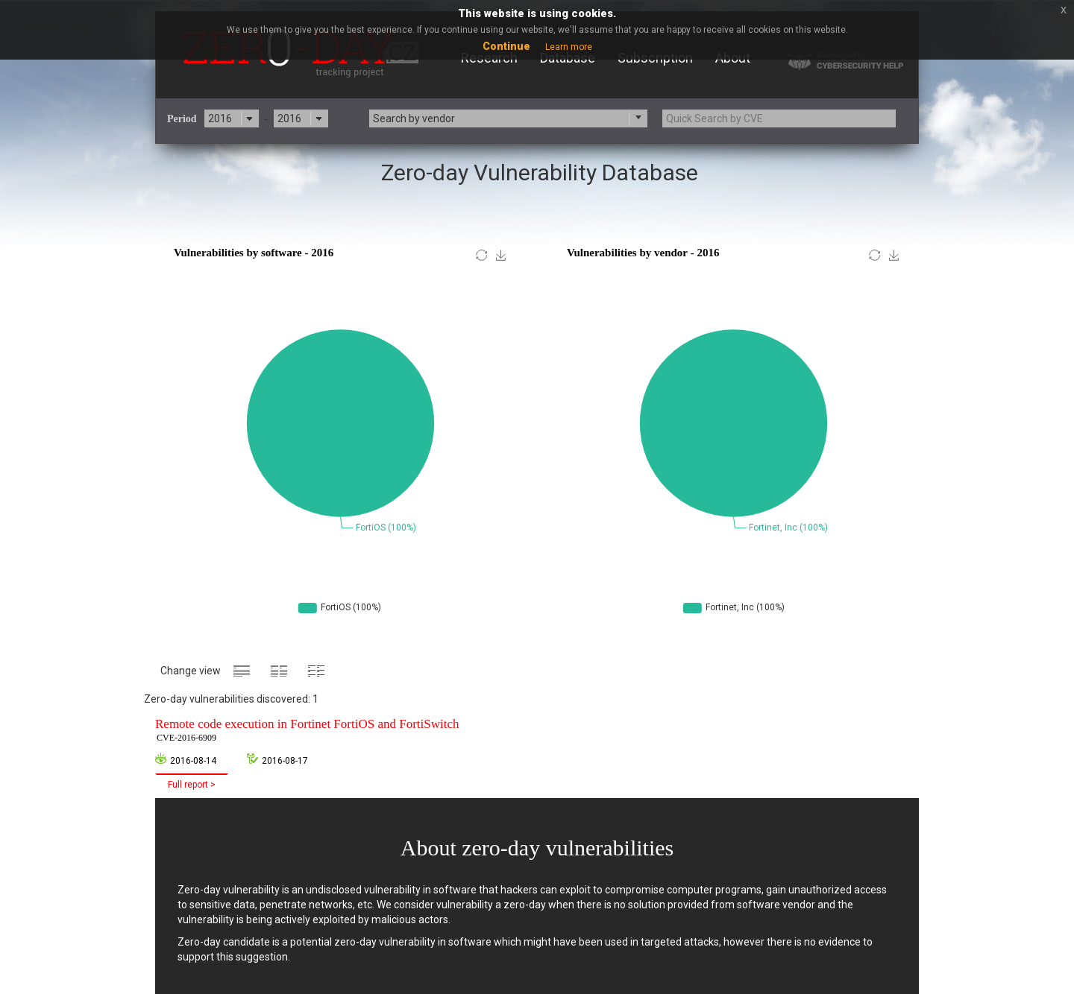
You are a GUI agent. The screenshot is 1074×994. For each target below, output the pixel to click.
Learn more (568, 47)
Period (182, 118)
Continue (506, 46)
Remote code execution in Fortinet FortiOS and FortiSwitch (307, 730)
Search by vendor (414, 118)
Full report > (192, 784)
